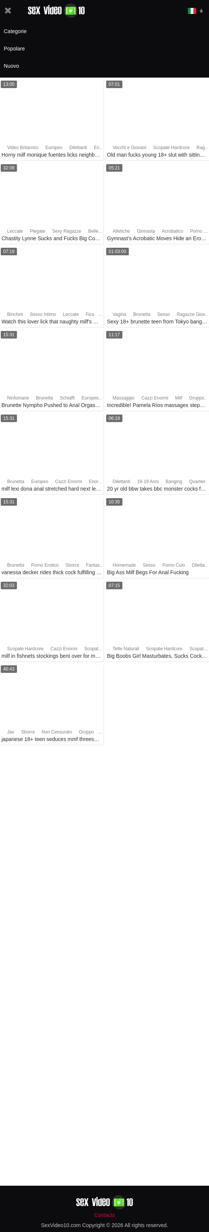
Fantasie (94, 565)
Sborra (72, 565)
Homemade (124, 565)
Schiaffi (67, 398)
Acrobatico (172, 231)
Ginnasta (146, 231)
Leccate (15, 231)
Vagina (119, 314)
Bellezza (96, 231)
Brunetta (141, 314)
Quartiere (198, 481)
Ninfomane (18, 398)
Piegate (37, 231)
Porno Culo (173, 565)
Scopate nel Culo (101, 648)
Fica (89, 314)
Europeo (54, 147)
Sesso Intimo (43, 314)
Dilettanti (78, 147)
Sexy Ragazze (66, 231)
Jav (10, 732)
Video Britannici (22, 147)
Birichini (15, 314)
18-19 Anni (148, 481)
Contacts (104, 1215)
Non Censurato (56, 732)
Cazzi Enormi (154, 398)
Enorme (102, 147)
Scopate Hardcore (171, 147)
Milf (178, 398)
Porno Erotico (45, 565)
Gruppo (196, 398)
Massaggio (123, 398)
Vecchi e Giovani (129, 147)
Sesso (163, 314)
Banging (174, 481)
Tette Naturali (126, 648)
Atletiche (121, 231)
